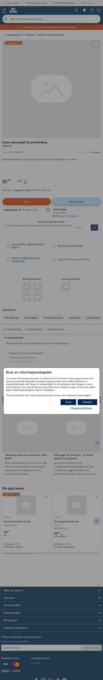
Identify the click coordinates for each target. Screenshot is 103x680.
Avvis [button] (68, 402)
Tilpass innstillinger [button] (81, 408)
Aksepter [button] (87, 402)
